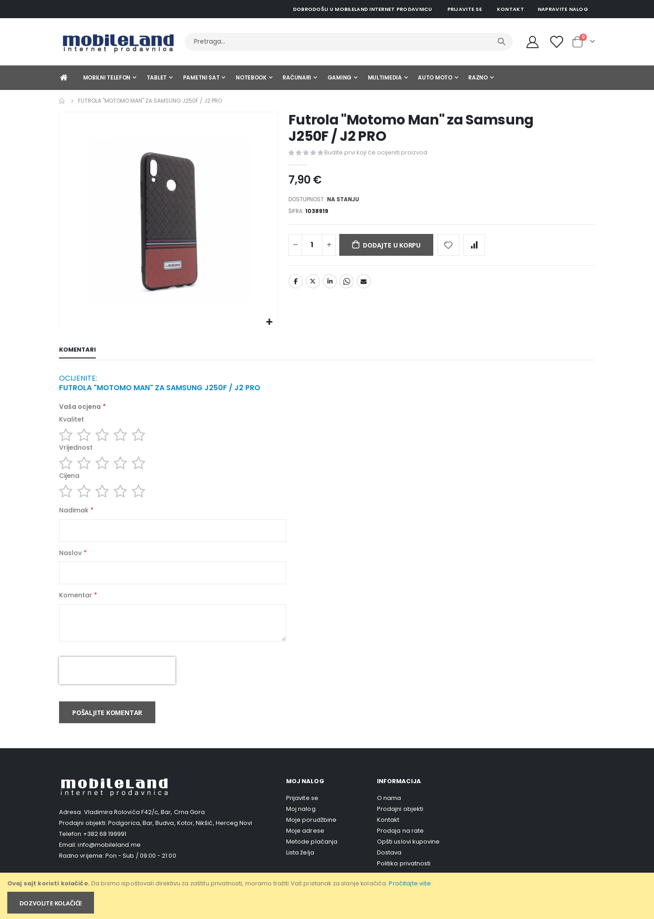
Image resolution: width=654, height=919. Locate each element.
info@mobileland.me (109, 856)
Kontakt (510, 9)
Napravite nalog (563, 9)
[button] (269, 322)
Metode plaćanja (311, 853)
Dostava (389, 864)
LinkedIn (329, 285)
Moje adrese (305, 842)
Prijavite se (464, 9)
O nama (389, 809)
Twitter (313, 285)
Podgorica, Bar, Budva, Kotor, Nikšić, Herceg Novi (180, 834)
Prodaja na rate (400, 842)
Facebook (295, 285)
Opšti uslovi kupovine (408, 853)
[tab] (77, 351)
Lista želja (300, 864)
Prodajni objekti (400, 820)
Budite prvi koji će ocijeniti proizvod (375, 152)
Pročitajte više (410, 883)
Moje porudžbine (311, 831)
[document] (327, 896)
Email (364, 285)
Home (62, 100)
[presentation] (117, 682)
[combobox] (349, 42)
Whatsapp (346, 285)
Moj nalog (301, 820)
